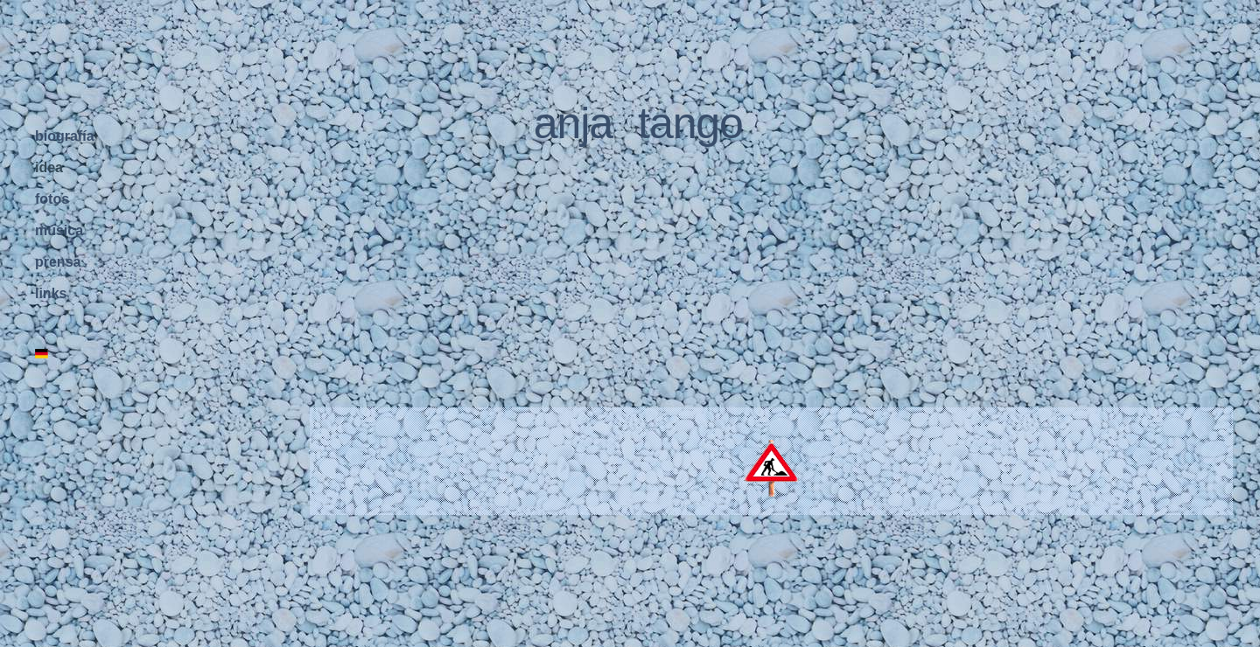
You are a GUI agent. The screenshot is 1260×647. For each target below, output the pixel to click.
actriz (623, 637)
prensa (57, 261)
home (208, 637)
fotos (52, 198)
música (59, 230)
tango (690, 119)
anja (573, 119)
